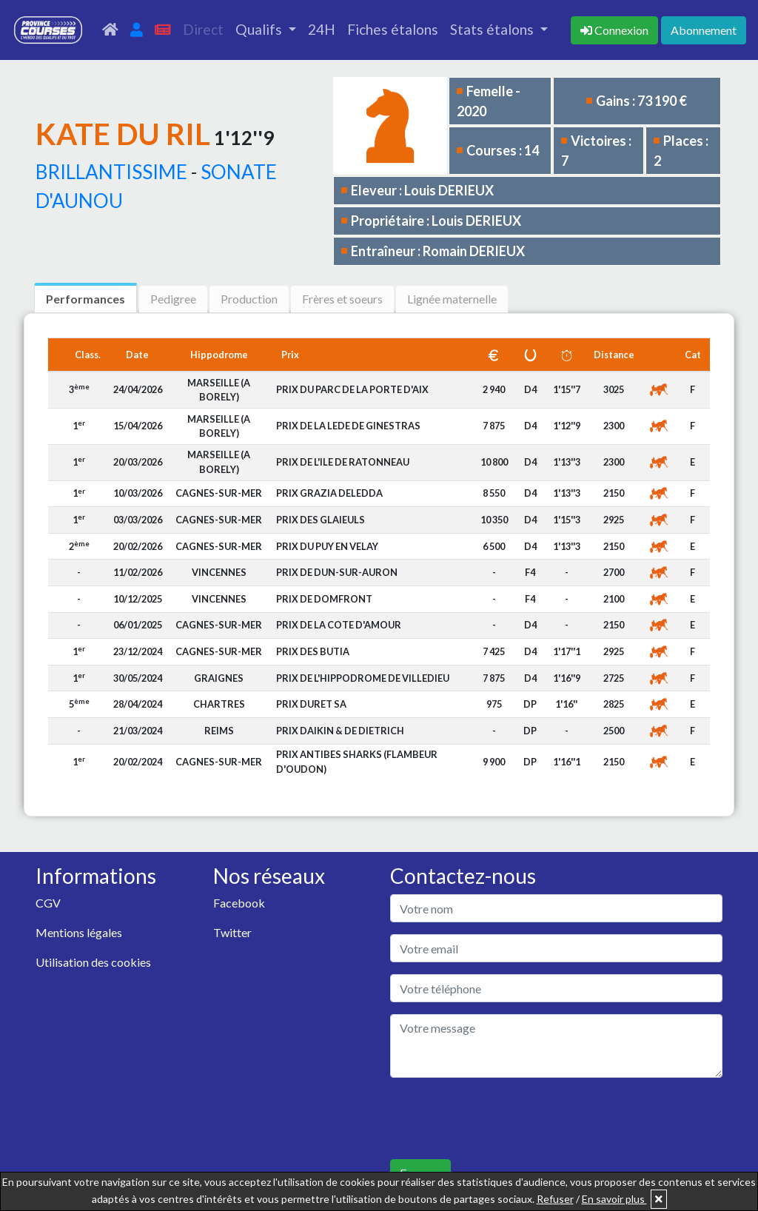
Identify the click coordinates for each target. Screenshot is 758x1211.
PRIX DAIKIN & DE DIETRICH (340, 731)
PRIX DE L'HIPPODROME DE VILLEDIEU (362, 678)
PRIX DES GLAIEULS (320, 520)
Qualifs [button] (260, 29)
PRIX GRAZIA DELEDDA (329, 493)
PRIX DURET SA (311, 704)
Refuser (555, 1198)
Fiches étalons (392, 29)
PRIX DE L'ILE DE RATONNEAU (342, 462)
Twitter (232, 932)
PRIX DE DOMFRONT (324, 599)
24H (321, 29)
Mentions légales (79, 932)
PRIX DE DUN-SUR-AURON (337, 572)
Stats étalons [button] (493, 29)
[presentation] (502, 1118)
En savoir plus (614, 1198)
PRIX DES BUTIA (312, 651)
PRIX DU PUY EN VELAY (327, 546)
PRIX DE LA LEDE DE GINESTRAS (348, 426)
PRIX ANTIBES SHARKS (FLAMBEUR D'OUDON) (356, 761)
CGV (48, 903)
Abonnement (704, 30)
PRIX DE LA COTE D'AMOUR (338, 625)
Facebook (239, 903)
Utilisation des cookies (93, 962)
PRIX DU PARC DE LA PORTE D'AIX (352, 389)
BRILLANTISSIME (111, 172)
